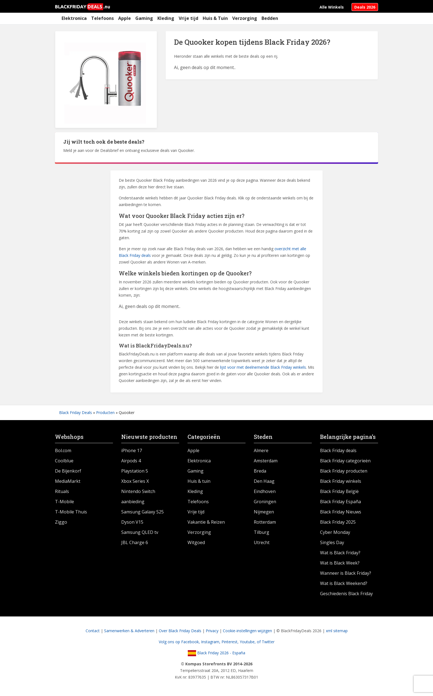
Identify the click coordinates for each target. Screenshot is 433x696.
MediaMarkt (67, 481)
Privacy (212, 630)
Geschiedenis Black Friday (346, 593)
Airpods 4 (131, 461)
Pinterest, (230, 641)
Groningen (265, 502)
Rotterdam (265, 522)
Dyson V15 (132, 522)
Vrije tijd (188, 18)
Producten (105, 412)
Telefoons (102, 18)
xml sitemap (337, 630)
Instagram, (211, 641)
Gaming (144, 18)
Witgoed (196, 542)
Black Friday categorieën (345, 461)
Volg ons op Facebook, (180, 641)
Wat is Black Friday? (340, 553)
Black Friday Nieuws (340, 512)
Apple (124, 18)
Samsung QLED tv (139, 532)
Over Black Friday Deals (180, 630)
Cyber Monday (335, 532)
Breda (260, 471)
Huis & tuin (199, 481)
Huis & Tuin (215, 18)
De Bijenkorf (68, 471)
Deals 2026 (364, 7)
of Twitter (265, 641)
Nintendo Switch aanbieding (138, 496)
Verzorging (244, 18)
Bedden (270, 18)
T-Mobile (64, 502)
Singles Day (332, 542)
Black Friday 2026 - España (216, 652)
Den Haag (264, 481)
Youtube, (248, 641)
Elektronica (74, 18)
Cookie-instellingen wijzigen (247, 630)
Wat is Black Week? (340, 563)
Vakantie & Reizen (206, 522)
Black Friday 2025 (338, 522)
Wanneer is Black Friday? (345, 573)
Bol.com (63, 450)
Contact (93, 630)
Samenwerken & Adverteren (129, 630)
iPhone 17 (131, 450)
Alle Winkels (332, 7)
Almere (261, 450)
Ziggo (61, 522)
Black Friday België (339, 491)
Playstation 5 (134, 471)
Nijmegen (264, 512)
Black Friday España (340, 502)
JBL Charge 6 (134, 542)
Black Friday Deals (75, 412)
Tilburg (261, 532)
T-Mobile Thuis (71, 512)
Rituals (62, 491)
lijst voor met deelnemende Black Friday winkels (263, 367)
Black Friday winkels (340, 481)
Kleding (165, 18)
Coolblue (64, 461)
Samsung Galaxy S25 (142, 512)
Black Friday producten (343, 471)
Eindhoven (265, 491)
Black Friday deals (338, 450)
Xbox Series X (135, 481)
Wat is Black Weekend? (343, 583)
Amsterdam (266, 461)
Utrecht (262, 542)
